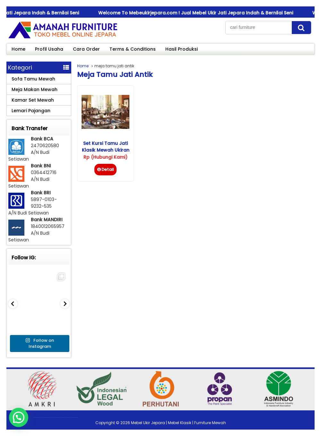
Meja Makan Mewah (34, 89)
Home (18, 49)
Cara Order (86, 49)
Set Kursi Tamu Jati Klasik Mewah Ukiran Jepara (105, 150)
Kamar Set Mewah (33, 100)
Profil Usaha (49, 49)
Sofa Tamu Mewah (33, 79)
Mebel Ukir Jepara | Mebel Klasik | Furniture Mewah (178, 422)
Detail (105, 169)
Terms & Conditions (132, 49)
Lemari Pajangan (31, 110)
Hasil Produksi (181, 49)
